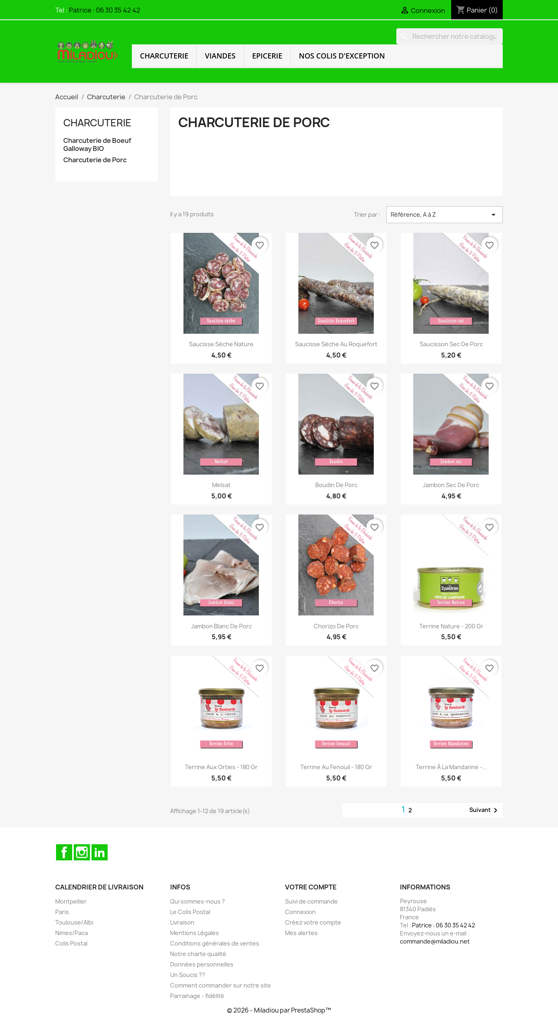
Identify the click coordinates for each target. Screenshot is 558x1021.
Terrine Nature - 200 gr (451, 626)
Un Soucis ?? (187, 975)
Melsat (221, 485)
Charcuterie (164, 56)
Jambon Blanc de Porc (221, 626)
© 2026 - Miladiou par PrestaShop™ (279, 1010)
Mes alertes (301, 933)
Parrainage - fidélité (197, 996)
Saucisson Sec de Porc (451, 344)
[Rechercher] (449, 36)
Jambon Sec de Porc (451, 485)
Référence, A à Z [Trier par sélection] (444, 215)
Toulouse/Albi (74, 922)
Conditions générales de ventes (214, 943)
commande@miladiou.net (435, 941)
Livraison (182, 922)
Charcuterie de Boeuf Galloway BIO (97, 144)
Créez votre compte (313, 922)
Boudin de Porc (336, 485)
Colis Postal (71, 943)
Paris (62, 912)
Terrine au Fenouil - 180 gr (336, 767)
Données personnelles (201, 964)
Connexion (300, 912)
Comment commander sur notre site (220, 985)
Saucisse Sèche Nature (221, 344)
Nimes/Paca (71, 933)
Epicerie (267, 56)
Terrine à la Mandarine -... (451, 767)
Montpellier (71, 901)
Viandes (220, 56)
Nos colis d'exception (342, 56)
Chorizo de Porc (336, 626)
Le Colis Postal (190, 912)
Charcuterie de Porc (95, 160)
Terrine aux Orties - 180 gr (221, 767)
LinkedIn (100, 852)
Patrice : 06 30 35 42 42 (104, 10)
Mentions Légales (194, 933)
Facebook (64, 852)
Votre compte (311, 887)
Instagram (82, 852)
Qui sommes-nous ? (197, 901)
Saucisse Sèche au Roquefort (336, 344)
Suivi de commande (311, 901)
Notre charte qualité (198, 954)
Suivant (484, 810)
